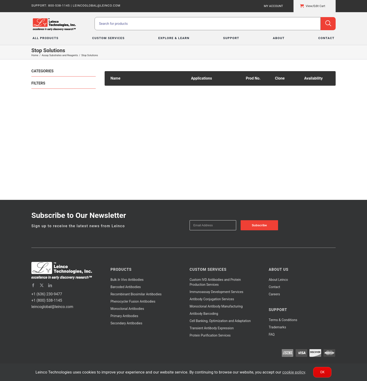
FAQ (272, 334)
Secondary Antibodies (126, 323)
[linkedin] (50, 285)
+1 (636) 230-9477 (46, 294)
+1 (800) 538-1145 (46, 300)
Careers (274, 294)
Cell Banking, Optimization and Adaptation (220, 321)
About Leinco (278, 280)
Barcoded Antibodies (125, 287)
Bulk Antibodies (126, 280)
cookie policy (293, 372)
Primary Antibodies (124, 316)
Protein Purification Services (210, 335)
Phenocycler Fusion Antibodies (132, 301)
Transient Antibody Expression (212, 328)
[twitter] (42, 285)
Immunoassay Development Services (216, 292)
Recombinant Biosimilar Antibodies (135, 294)
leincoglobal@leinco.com (52, 306)
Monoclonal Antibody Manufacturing (216, 306)
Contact (274, 287)
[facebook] (33, 285)
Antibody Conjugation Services (212, 299)
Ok (322, 372)
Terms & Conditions (283, 320)
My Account (273, 6)
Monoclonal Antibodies (127, 309)
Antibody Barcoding (204, 313)
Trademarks (277, 327)
